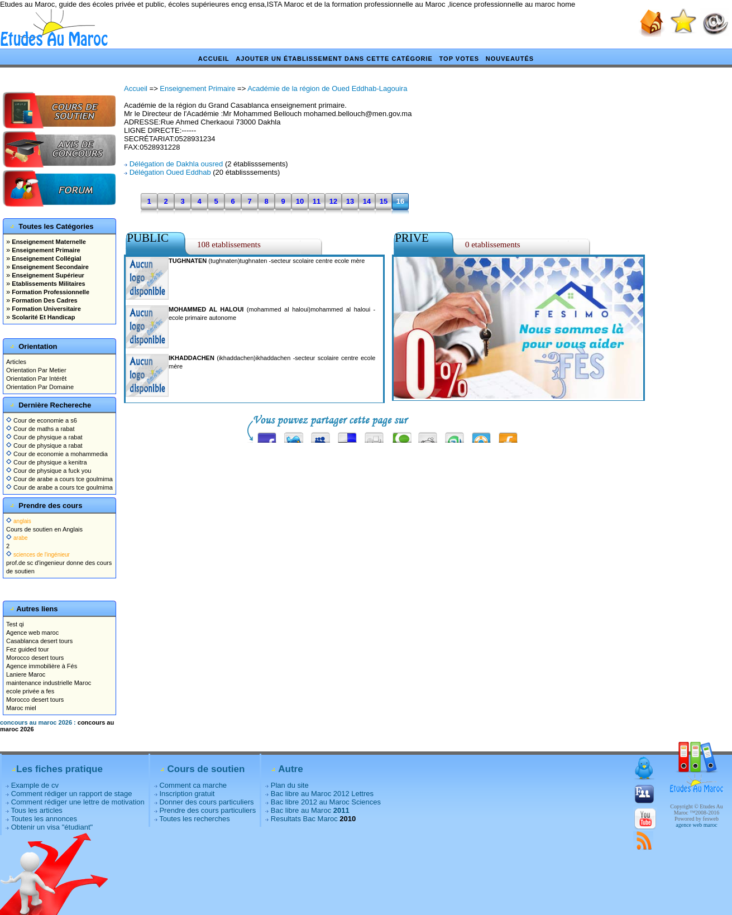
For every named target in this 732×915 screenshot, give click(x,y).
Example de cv (35, 785)
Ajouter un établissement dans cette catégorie (334, 58)
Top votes (459, 58)
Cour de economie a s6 (41, 420)
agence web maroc (696, 825)
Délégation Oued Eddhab (170, 172)
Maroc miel (21, 708)
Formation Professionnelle (49, 292)
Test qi (15, 624)
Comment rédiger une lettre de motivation (78, 802)
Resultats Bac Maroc (304, 819)
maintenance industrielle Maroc (48, 682)
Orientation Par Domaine (40, 387)
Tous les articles (36, 810)
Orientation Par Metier (36, 370)
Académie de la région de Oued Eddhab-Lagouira (327, 88)
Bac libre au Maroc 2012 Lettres (322, 793)
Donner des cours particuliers (206, 802)
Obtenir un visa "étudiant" (52, 827)
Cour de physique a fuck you (48, 470)
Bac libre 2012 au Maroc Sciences (326, 802)
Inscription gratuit (186, 793)
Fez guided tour (27, 649)
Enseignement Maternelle (48, 241)
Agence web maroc (32, 632)
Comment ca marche (193, 785)
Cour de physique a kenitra (46, 462)
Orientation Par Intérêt (36, 378)
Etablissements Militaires (47, 283)
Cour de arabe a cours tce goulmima (59, 479)
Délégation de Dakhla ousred (176, 164)
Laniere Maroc (25, 674)
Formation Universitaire (45, 308)
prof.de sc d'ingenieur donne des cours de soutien (59, 562)
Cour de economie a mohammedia (57, 454)
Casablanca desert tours (39, 641)
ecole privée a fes (30, 691)
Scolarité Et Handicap (42, 317)
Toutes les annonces (44, 819)
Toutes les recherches (194, 819)
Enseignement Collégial (45, 258)
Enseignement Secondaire (49, 267)
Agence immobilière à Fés (41, 666)
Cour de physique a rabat (44, 437)
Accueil (213, 58)
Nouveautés (510, 58)
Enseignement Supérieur (47, 275)
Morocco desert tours (35, 657)
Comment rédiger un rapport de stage (71, 793)
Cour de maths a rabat (40, 428)
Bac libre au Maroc (310, 810)
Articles (16, 361)
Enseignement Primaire (45, 250)
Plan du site (290, 785)
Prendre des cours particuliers (207, 810)
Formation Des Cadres (43, 300)
